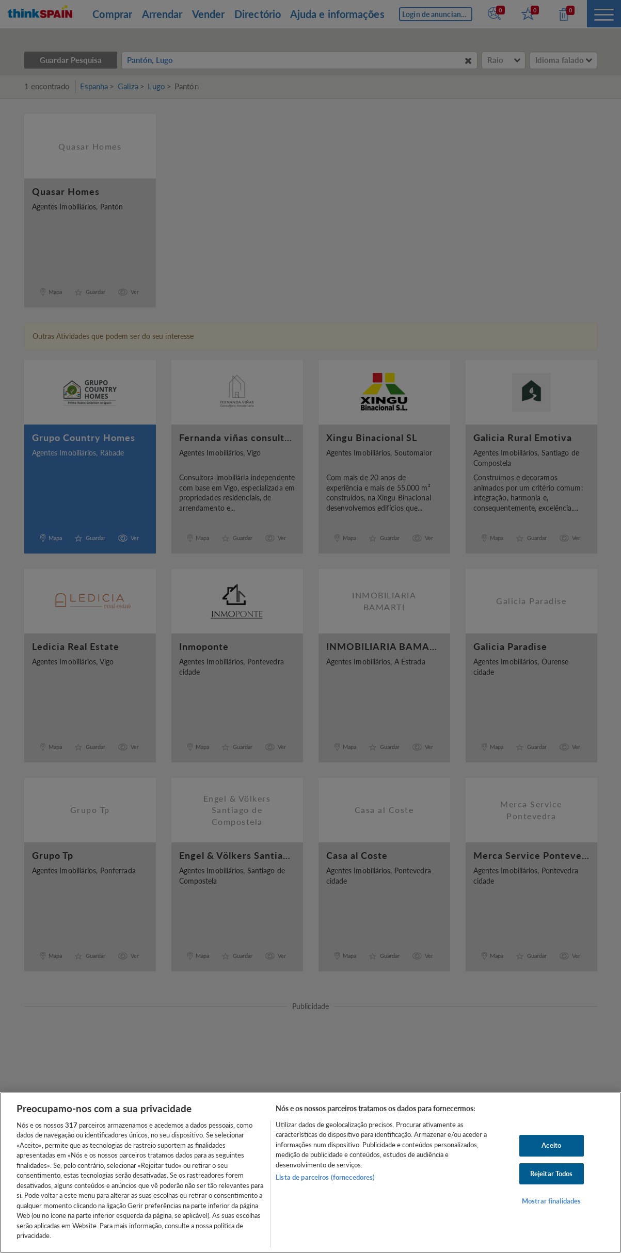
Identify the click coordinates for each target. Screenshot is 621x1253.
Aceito (551, 1145)
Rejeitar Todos (551, 1173)
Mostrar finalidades (551, 1201)
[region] (310, 1172)
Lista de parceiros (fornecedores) (325, 1177)
